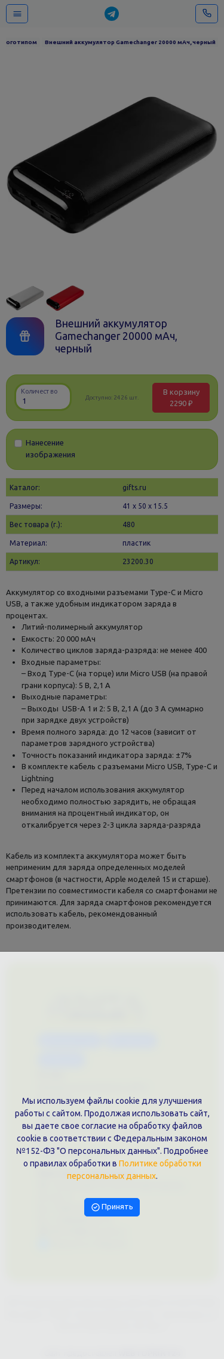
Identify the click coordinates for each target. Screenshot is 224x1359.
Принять (112, 1206)
